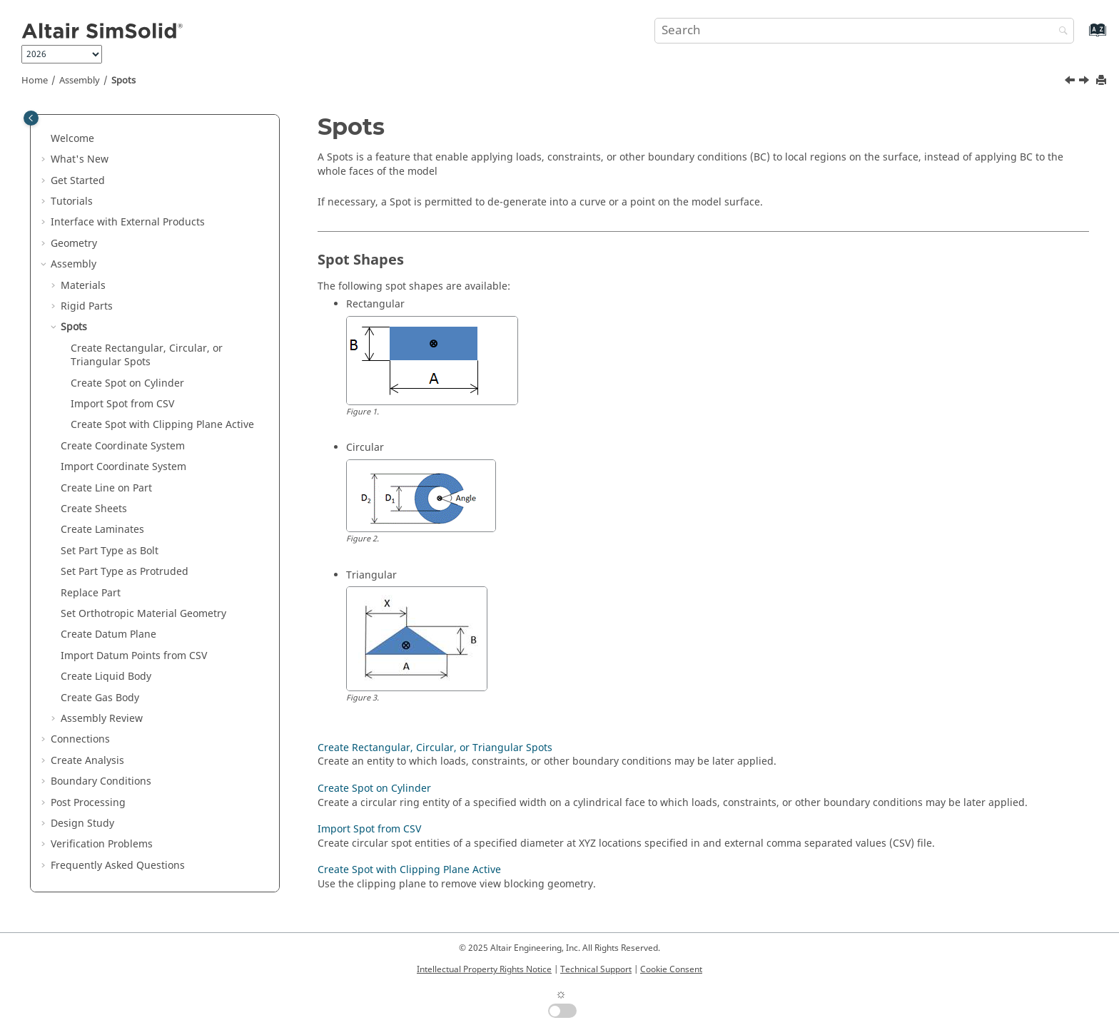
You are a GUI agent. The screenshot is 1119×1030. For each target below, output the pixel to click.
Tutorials (72, 201)
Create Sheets (94, 508)
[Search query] (864, 31)
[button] (45, 139)
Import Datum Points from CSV (134, 655)
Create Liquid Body (106, 676)
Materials (83, 285)
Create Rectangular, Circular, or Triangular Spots (147, 355)
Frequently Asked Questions (118, 865)
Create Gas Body (100, 697)
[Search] (1060, 32)
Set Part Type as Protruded (124, 571)
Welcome (72, 138)
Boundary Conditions (101, 781)
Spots (123, 80)
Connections (80, 739)
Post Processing (88, 802)
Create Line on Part (106, 488)
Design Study (82, 823)
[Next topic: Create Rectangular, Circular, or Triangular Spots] (1085, 82)
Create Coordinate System (123, 446)
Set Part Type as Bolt (109, 551)
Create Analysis (87, 760)
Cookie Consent (671, 969)
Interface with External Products (128, 222)
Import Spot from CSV (122, 404)
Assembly (79, 80)
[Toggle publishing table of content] (31, 118)
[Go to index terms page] (1082, 36)
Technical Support (596, 969)
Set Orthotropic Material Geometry (143, 613)
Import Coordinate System (123, 466)
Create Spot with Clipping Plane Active (162, 424)
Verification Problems (102, 844)
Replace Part (91, 593)
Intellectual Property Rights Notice (484, 969)
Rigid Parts (87, 306)
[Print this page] (1102, 81)
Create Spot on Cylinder (127, 383)
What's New (79, 159)
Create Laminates (102, 529)
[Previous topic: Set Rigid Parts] (1071, 82)
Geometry (74, 243)
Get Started (78, 180)
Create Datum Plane (108, 634)
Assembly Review (102, 718)
